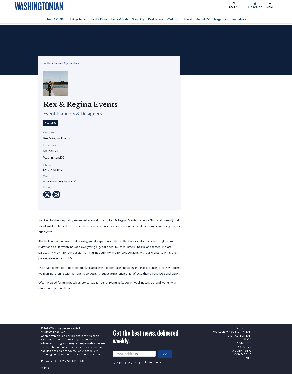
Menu (270, 7)
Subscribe (243, 328)
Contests (244, 343)
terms (157, 362)
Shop (247, 339)
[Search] (221, 6)
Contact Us (242, 354)
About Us (244, 347)
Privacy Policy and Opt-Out (63, 361)
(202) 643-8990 (53, 169)
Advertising (241, 351)
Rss (45, 368)
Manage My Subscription (232, 332)
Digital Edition (239, 336)
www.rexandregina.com (59, 181)
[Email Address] (134, 354)
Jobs (248, 358)
